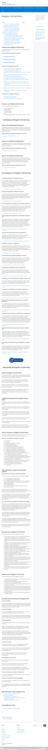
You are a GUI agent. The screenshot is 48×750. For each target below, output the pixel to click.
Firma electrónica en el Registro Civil (11, 696)
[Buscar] (44, 725)
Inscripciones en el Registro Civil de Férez (11, 31)
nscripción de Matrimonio (17, 201)
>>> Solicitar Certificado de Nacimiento (9, 136)
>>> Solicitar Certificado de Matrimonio (9, 150)
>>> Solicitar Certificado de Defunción (9, 167)
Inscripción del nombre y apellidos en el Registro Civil (14, 77)
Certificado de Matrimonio (29, 7)
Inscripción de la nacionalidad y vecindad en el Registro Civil (15, 78)
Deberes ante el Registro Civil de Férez (12, 40)
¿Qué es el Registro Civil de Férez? (11, 34)
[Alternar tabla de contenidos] (23, 22)
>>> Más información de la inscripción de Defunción (11, 213)
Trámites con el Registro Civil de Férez (12, 24)
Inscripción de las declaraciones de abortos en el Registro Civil (15, 74)
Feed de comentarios (21, 731)
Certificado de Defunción (40, 7)
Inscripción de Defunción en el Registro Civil (12, 71)
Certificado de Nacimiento (17, 7)
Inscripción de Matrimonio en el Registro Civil (12, 69)
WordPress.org (20, 732)
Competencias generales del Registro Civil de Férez (14, 35)
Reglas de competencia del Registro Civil (11, 700)
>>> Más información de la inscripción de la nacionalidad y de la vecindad (15, 297)
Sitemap (3, 740)
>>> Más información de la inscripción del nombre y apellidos (13, 265)
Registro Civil (8, 7)
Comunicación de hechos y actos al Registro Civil (13, 98)
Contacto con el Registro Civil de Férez (12, 25)
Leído (26, 749)
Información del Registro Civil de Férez (10, 33)
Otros (3, 10)
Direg (4, 3)
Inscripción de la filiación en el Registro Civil (12, 75)
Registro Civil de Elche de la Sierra (8, 718)
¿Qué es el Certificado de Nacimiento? (12, 27)
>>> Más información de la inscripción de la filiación (11, 253)
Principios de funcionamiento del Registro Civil (13, 42)
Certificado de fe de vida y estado (10, 96)
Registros (3, 731)
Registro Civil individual (8, 695)
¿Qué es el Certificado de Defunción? (12, 30)
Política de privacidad (6, 737)
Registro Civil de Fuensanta (7, 719)
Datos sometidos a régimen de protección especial (14, 38)
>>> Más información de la (7, 201)
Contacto (3, 732)
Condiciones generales (6, 735)
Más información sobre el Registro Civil (12, 43)
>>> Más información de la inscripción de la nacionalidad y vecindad (14, 276)
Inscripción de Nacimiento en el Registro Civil (12, 68)
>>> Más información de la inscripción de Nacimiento (12, 189)
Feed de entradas (20, 729)
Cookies (3, 739)
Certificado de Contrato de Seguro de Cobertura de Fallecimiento (40, 38)
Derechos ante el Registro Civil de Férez (12, 39)
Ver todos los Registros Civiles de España (11, 708)
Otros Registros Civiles (9, 44)
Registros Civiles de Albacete (7, 717)
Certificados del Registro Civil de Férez (10, 26)
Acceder (18, 727)
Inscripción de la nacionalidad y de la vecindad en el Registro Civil (16, 81)
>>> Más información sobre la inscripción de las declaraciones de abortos (15, 241)
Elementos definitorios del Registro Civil (11, 694)
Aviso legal (4, 734)
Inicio (3, 7)
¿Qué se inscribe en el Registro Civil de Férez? (13, 36)
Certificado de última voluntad (10, 97)
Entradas (3, 729)
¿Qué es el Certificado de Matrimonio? (12, 29)
